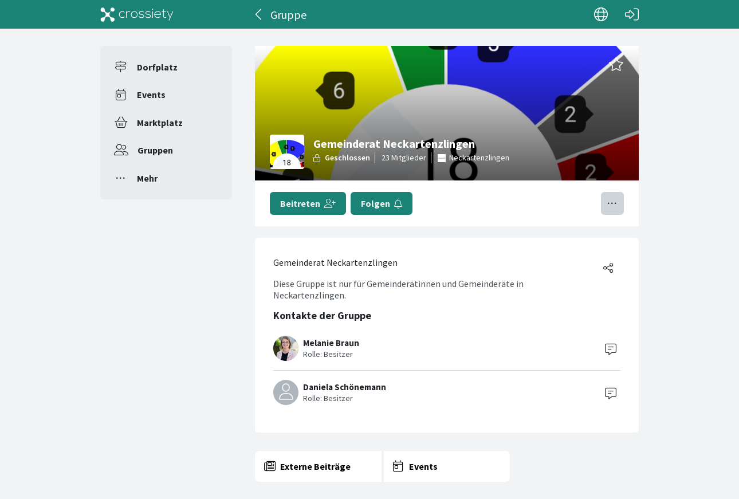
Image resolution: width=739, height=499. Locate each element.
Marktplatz (160, 122)
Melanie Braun (331, 342)
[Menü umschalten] (612, 203)
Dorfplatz (157, 67)
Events (151, 94)
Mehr (147, 178)
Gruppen (155, 150)
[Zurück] (259, 14)
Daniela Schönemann (344, 387)
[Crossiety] (136, 14)
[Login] (632, 14)
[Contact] (610, 348)
